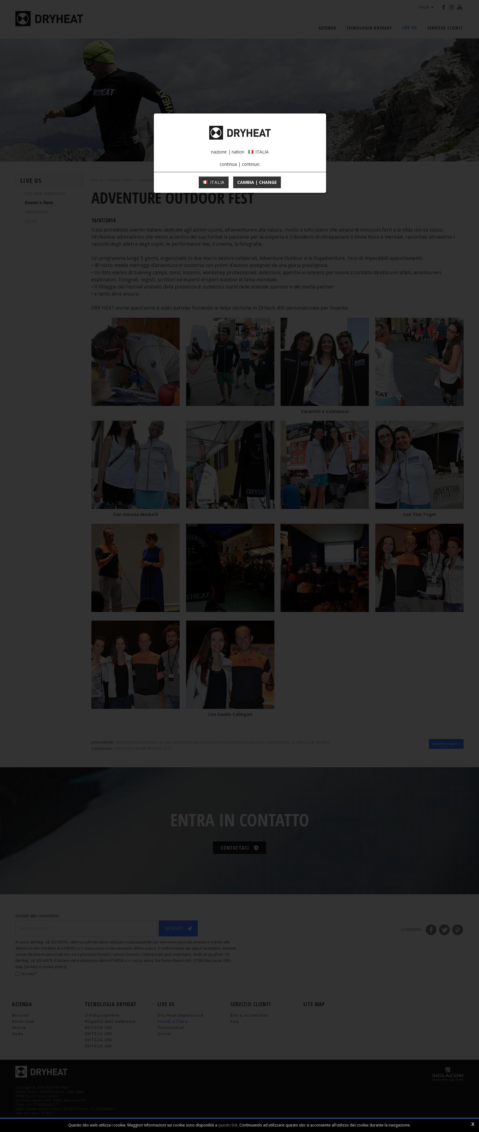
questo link (228, 1125)
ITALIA (214, 182)
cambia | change (257, 182)
